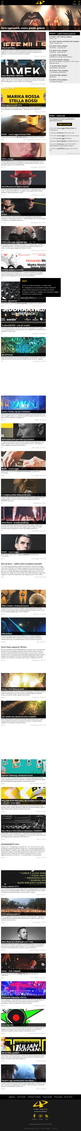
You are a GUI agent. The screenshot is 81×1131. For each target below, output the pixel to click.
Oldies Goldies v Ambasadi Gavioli (15, 605)
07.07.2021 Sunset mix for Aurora (64, 135)
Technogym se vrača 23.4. (12, 104)
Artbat (4, 214)
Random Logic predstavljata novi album (17, 1080)
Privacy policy (58, 1097)
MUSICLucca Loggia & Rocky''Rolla (16, 134)
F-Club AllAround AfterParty (58, 71)
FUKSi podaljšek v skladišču (13, 269)
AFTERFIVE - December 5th (58, 51)
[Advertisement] (23, 379)
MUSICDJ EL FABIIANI (11, 971)
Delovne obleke (45, 1128)
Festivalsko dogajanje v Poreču (14, 997)
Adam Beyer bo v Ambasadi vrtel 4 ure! (17, 941)
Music (3, 139)
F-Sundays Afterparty (58, 81)
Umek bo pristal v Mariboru (12, 75)
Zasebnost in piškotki (34, 1097)
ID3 (44, 1124)
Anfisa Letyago (8, 158)
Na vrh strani (68, 1097)
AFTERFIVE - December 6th (58, 47)
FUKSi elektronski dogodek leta (14, 242)
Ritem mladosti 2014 (10, 886)
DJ (4, 167)
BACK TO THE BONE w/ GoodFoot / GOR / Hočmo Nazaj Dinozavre (64, 61)
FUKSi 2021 (60, 38)
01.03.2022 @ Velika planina (62, 129)
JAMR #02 (58, 76)
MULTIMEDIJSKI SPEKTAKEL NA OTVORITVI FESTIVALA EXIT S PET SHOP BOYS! (23, 801)
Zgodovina (12, 1097)
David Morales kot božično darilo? (15, 186)
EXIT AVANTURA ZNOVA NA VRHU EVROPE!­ (19, 716)
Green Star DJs (7, 1024)
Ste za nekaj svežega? (10, 1052)
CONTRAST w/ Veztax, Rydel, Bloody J (60, 56)
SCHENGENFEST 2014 (10, 844)
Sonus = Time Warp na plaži (13, 688)
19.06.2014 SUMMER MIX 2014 (64, 141)
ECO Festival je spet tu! (11, 913)
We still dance (7, 354)
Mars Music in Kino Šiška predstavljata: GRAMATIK (22, 830)
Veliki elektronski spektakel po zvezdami (18, 439)
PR (2, 56)
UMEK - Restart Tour (64, 42)
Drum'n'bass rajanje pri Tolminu (14, 646)
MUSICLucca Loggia (10, 468)
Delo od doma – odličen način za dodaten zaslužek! (21, 563)
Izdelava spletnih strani (36, 1124)
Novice (3, 614)
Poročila (3, 420)
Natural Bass (7, 633)
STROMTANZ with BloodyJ (58, 67)
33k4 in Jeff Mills (8, 47)
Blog (2, 577)
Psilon (45, 1109)
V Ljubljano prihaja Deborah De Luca (16, 494)
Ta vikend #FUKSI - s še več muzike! (16, 325)
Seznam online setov (73, 153)
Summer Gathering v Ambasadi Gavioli (17, 775)
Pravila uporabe (47, 1097)
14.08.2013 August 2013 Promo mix (63, 149)
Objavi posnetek (64, 124)
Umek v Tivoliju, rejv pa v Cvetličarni (16, 411)
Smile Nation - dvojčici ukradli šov (15, 522)
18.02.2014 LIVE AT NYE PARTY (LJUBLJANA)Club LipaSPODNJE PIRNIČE (62, 145)
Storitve (54, 1128)
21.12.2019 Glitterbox (60, 138)
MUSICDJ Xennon (9, 300)
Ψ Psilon (49, 1124)
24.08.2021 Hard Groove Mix (61, 133)
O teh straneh (21, 1097)
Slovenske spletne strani (31, 1128)
